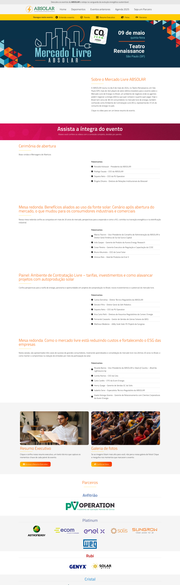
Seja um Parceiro (143, 9)
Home (63, 9)
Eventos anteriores (100, 9)
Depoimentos (78, 9)
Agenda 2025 (122, 9)
